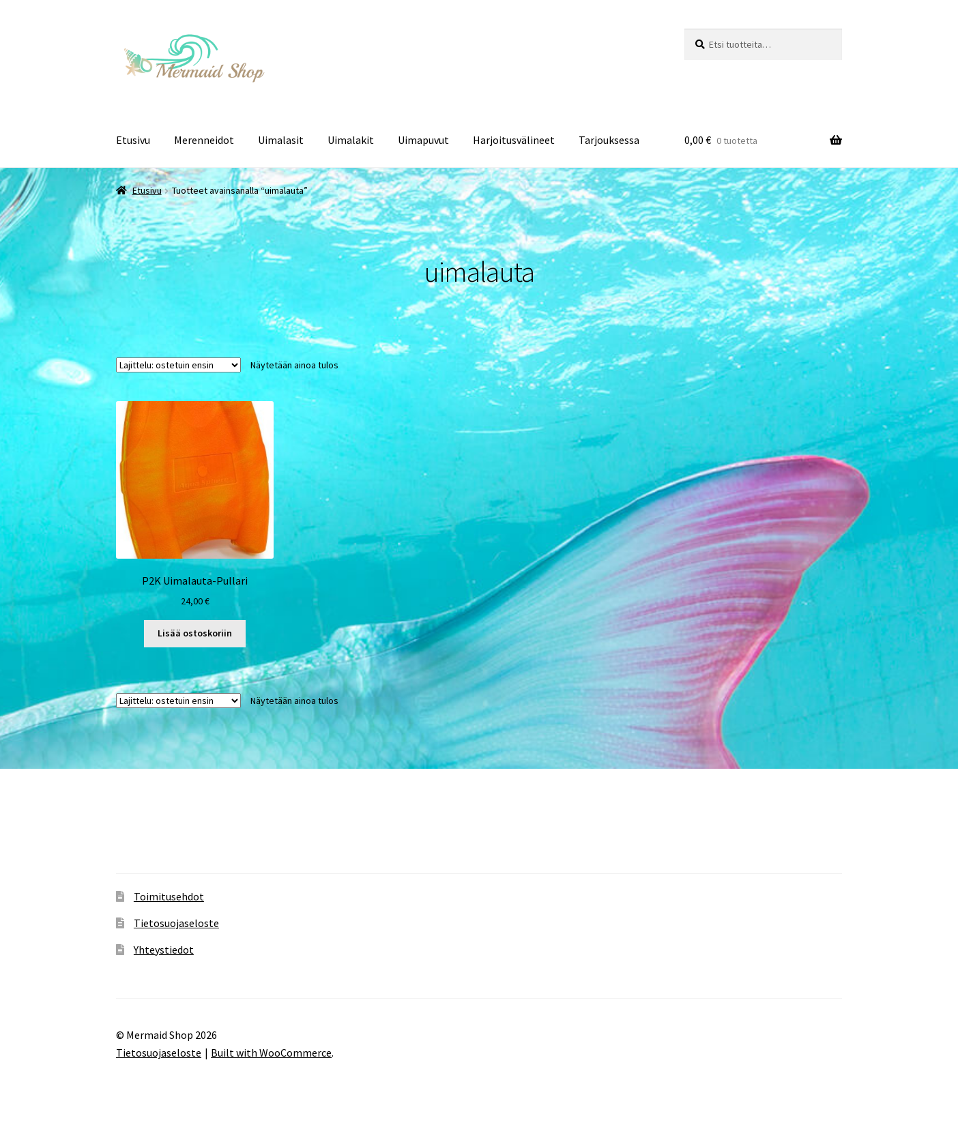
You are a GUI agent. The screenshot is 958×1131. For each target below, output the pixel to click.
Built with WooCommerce (271, 1052)
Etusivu (133, 140)
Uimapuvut (423, 140)
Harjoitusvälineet (514, 140)
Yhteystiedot (164, 949)
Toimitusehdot (169, 896)
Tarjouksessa (609, 140)
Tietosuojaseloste (176, 923)
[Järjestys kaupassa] (178, 364)
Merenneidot (204, 140)
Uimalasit (281, 140)
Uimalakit (351, 140)
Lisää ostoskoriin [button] (195, 633)
